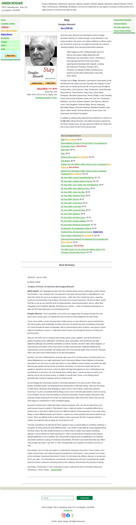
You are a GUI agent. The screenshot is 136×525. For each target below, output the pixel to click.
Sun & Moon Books (9, 31)
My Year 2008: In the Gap (71, 206)
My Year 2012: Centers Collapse (73, 221)
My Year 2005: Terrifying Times (73, 196)
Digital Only (98, 232)
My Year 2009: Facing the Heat (73, 210)
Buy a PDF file (67, 28)
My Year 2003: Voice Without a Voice (75, 188)
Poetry (54, 98)
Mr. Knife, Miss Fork (121, 27)
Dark (63, 153)
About (3, 45)
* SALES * (5, 27)
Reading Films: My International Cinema (76, 232)
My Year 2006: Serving (70, 199)
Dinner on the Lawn (68, 157)
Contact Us (68, 510)
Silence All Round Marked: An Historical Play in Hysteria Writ (84, 239)
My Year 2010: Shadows (70, 214)
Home (3, 20)
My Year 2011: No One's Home (73, 217)
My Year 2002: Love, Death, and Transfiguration (79, 185)
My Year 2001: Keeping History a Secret (76, 181)
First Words (65, 161)
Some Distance (67, 246)
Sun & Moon (71, 139)
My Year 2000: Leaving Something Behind (77, 177)
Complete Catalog (8, 23)
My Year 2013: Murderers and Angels (75, 225)
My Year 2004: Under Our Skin (73, 192)
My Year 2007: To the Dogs (71, 203)
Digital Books (6, 34)
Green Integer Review (122, 31)
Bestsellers (5, 38)
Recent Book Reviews (122, 20)
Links (3, 49)
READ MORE (56, 470)
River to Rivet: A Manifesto (71, 235)
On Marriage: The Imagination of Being (76, 228)
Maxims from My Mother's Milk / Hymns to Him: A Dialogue (83, 164)
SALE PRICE (42, 89)
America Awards (120, 23)
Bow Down (65, 150)
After (63, 139)
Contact (4, 42)
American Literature (43, 98)
